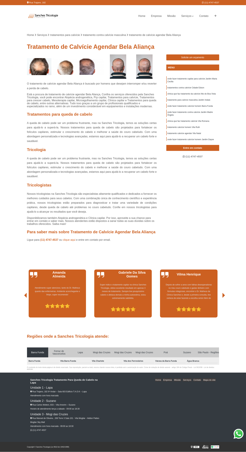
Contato (203, 16)
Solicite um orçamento (192, 57)
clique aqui (69, 239)
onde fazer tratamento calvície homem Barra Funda (190, 107)
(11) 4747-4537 (210, 2)
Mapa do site (209, 380)
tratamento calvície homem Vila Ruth (183, 129)
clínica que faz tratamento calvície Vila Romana (188, 122)
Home (141, 16)
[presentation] (21, 308)
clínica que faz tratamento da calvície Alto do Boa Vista (191, 94)
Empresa (156, 16)
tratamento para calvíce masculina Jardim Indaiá (188, 101)
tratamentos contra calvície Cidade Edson (185, 88)
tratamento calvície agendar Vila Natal (184, 135)
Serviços (186, 16)
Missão (171, 16)
